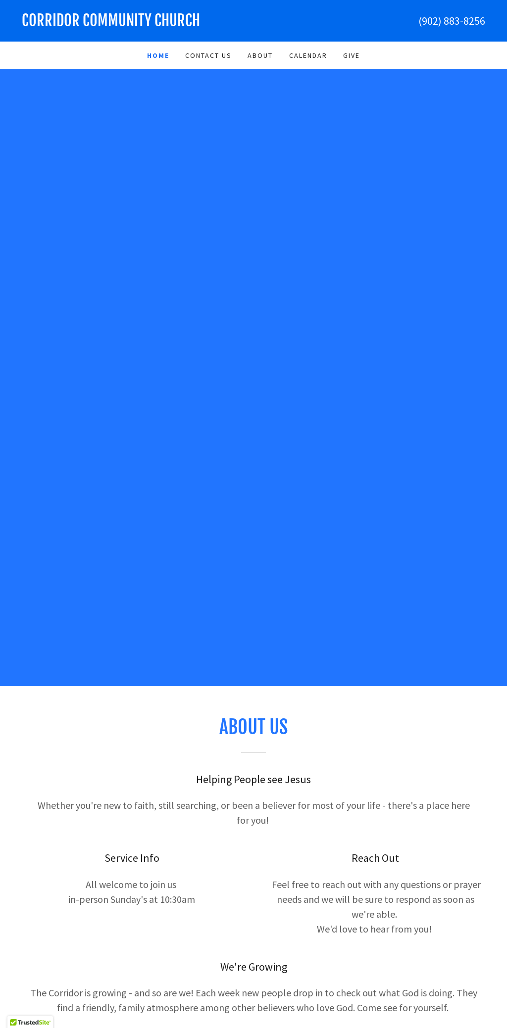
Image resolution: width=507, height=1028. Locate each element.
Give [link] (351, 55)
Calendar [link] (308, 55)
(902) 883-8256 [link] (451, 21)
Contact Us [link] (208, 55)
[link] (138, 23)
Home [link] (158, 55)
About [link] (260, 55)
